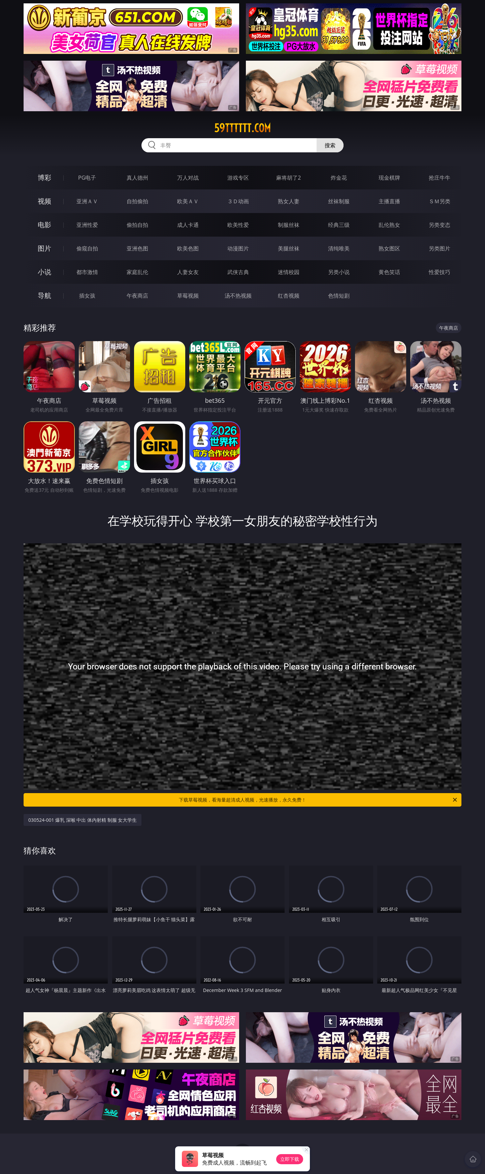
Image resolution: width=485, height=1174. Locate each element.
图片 (44, 248)
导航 (44, 295)
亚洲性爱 (87, 225)
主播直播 (389, 201)
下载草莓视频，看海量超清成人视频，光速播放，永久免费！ (318, 800)
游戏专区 (238, 177)
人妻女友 (188, 272)
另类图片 (439, 248)
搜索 (330, 145)
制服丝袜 (288, 225)
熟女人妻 (288, 201)
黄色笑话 (389, 272)
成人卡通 (188, 225)
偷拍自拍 (137, 225)
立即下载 (289, 1159)
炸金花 (339, 177)
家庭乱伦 (137, 272)
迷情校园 (288, 272)
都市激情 (87, 272)
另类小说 (339, 272)
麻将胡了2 (288, 177)
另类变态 (439, 225)
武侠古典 (238, 272)
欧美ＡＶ (188, 201)
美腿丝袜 (288, 248)
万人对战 (188, 177)
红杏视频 (288, 295)
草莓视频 (188, 295)
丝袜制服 (339, 201)
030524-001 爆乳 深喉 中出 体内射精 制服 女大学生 (82, 820)
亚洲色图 (137, 248)
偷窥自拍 (87, 248)
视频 (44, 201)
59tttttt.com (242, 128)
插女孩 (87, 295)
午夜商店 (137, 295)
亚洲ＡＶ (87, 201)
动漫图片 (238, 248)
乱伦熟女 (389, 225)
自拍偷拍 (137, 201)
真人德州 (137, 177)
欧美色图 (188, 248)
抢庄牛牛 (439, 177)
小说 (44, 271)
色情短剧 (339, 295)
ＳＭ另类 (439, 201)
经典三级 (339, 225)
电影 (44, 224)
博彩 (44, 177)
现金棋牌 (389, 177)
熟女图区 (389, 248)
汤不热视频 (238, 295)
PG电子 (87, 177)
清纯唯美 (339, 248)
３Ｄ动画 (238, 201)
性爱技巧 (439, 272)
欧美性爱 (238, 225)
